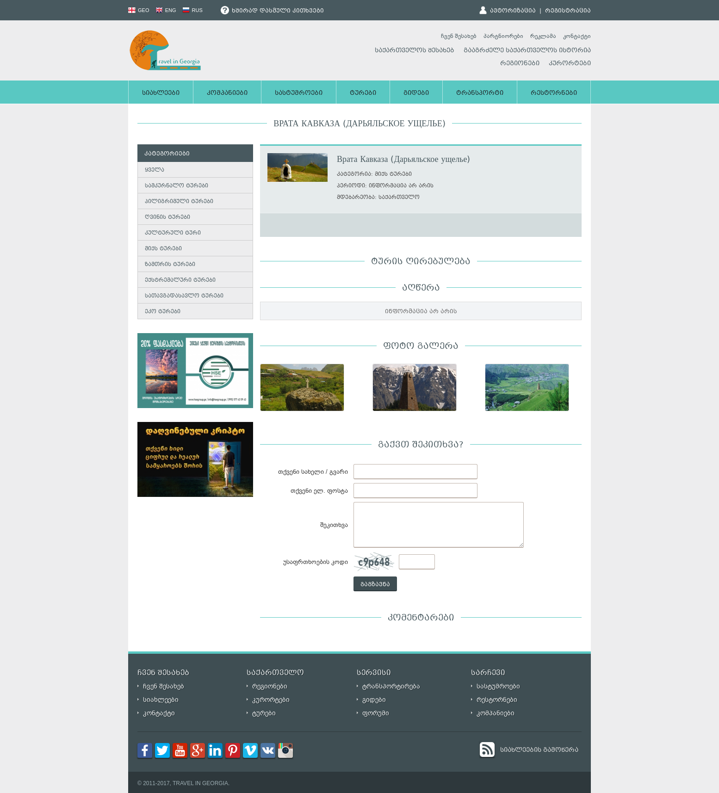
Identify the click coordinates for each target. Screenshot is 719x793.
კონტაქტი (577, 36)
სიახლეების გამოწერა (539, 750)
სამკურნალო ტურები (176, 186)
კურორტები (570, 63)
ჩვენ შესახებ (459, 36)
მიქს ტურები (163, 249)
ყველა (154, 170)
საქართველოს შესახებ (414, 51)
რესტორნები (554, 93)
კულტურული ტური (173, 233)
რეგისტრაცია (568, 11)
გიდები (416, 93)
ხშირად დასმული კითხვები (272, 11)
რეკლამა (543, 36)
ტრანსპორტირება (391, 686)
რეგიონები (519, 63)
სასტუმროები (298, 93)
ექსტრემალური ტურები (180, 281)
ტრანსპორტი (479, 93)
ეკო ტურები (162, 312)
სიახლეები (161, 93)
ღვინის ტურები (167, 218)
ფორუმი (375, 713)
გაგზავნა (375, 585)
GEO (138, 10)
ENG (165, 10)
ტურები (363, 93)
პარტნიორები (503, 36)
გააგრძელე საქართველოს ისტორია (527, 51)
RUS (192, 10)
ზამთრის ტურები (170, 265)
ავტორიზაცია (513, 11)
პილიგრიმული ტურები (179, 202)
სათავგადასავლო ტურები (184, 296)
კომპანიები (227, 93)
